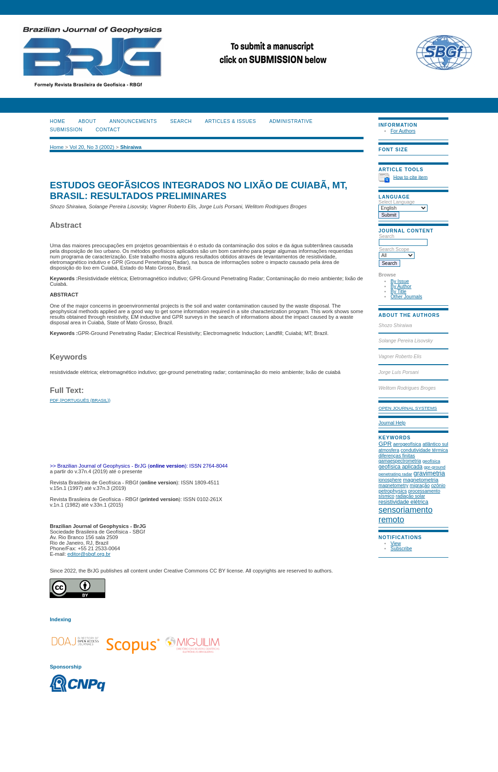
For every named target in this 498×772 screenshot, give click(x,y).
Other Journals (406, 296)
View (395, 543)
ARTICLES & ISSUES (230, 121)
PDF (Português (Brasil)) (80, 400)
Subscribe (401, 548)
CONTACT (108, 129)
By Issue (399, 281)
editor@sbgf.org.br (88, 554)
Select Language (396, 202)
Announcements (133, 121)
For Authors (402, 131)
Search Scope (397, 252)
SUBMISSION (66, 129)
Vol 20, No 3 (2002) (92, 147)
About (87, 121)
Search (403, 239)
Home (57, 121)
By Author (400, 286)
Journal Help (391, 422)
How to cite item (410, 177)
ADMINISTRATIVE (291, 121)
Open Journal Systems (407, 408)
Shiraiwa (130, 147)
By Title (398, 291)
